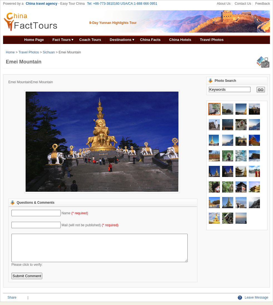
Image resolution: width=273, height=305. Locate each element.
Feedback (262, 4)
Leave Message (253, 297)
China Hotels (180, 40)
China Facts (150, 40)
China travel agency (41, 4)
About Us (223, 4)
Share (12, 297)
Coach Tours (90, 40)
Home (10, 52)
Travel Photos (212, 40)
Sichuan (49, 52)
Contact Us (243, 4)
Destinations (120, 40)
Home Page (34, 40)
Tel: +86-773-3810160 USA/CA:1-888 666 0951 (122, 4)
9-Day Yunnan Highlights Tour (112, 23)
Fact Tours (62, 40)
